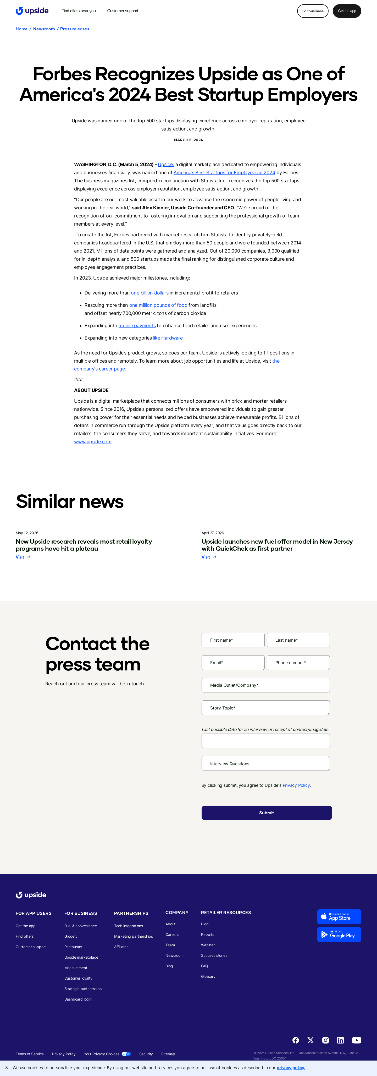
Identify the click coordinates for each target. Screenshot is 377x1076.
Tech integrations (128, 926)
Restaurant (73, 946)
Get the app (347, 11)
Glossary (208, 976)
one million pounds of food (158, 305)
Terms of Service (30, 1054)
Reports (207, 934)
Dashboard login (78, 999)
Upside (165, 164)
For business (312, 11)
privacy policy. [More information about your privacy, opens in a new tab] (291, 1067)
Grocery (71, 936)
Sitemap (168, 1054)
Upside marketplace (81, 957)
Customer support (31, 946)
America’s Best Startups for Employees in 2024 (224, 172)
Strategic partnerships (83, 988)
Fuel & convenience (80, 926)
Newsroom (44, 28)
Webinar (208, 945)
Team (170, 945)
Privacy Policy (296, 785)
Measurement (75, 967)
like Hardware (168, 338)
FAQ (204, 966)
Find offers (25, 936)
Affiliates (121, 946)
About (170, 924)
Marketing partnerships (133, 936)
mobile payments (137, 325)
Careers (172, 934)
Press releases (74, 28)
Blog (169, 966)
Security (146, 1054)
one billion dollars (149, 293)
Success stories (214, 955)
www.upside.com (93, 441)
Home (22, 28)
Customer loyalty (78, 978)
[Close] (6, 1068)
